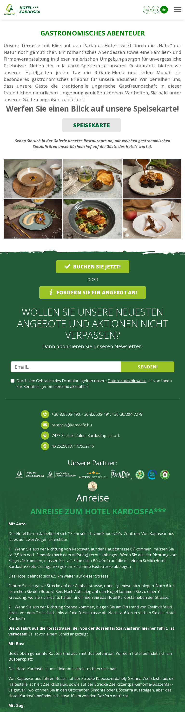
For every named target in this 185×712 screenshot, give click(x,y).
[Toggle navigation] (177, 9)
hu (146, 9)
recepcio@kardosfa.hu (72, 425)
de (164, 9)
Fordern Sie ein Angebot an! (92, 292)
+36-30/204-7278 (127, 414)
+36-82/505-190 (66, 414)
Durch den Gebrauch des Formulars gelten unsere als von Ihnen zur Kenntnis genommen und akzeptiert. (94, 383)
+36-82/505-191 (95, 414)
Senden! (148, 367)
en (155, 9)
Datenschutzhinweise (127, 380)
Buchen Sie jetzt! (93, 266)
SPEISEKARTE (91, 125)
